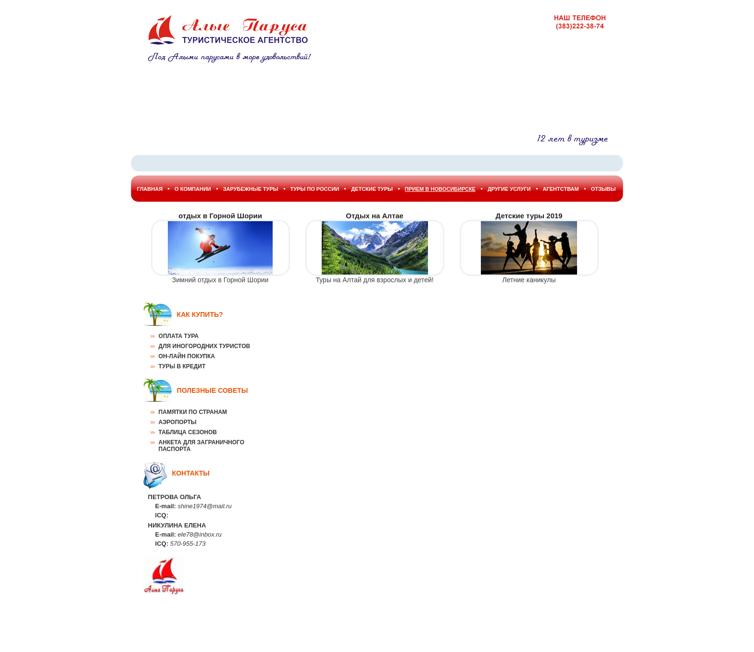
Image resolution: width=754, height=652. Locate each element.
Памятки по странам (193, 412)
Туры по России (314, 189)
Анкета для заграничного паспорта (201, 445)
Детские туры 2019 (529, 216)
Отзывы (603, 189)
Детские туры (372, 189)
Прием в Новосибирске (440, 189)
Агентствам (561, 189)
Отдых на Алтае (374, 216)
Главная (150, 189)
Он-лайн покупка (187, 356)
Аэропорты (178, 422)
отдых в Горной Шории (220, 216)
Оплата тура (179, 336)
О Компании (193, 189)
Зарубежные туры (250, 189)
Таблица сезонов (188, 432)
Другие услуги (509, 189)
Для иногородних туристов (205, 346)
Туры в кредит (182, 366)
